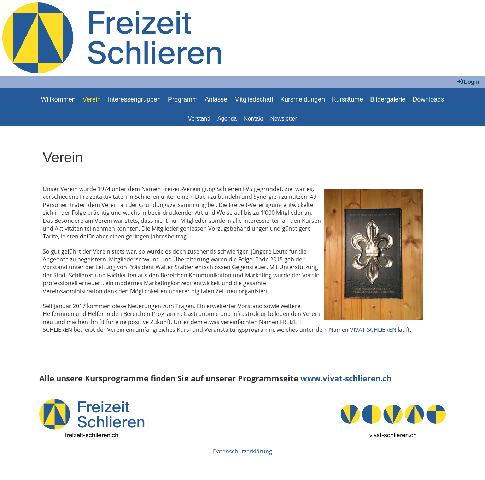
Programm (183, 99)
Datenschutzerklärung (242, 451)
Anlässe (216, 99)
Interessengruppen (134, 99)
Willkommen (58, 99)
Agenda (227, 119)
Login (467, 82)
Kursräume (347, 99)
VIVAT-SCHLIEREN (373, 330)
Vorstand (199, 119)
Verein (92, 99)
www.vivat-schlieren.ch (345, 378)
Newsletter (283, 119)
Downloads (428, 99)
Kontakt (253, 119)
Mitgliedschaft (253, 99)
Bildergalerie (387, 99)
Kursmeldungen (302, 99)
